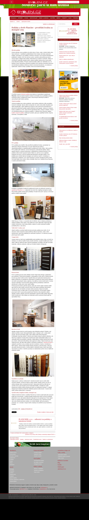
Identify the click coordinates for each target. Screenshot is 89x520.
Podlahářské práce (37, 439)
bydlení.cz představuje (49, 24)
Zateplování (12, 457)
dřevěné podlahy (25, 94)
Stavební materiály (14, 456)
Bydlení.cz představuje (48, 439)
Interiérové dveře (48, 342)
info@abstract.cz (43, 489)
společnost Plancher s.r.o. (18, 190)
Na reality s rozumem (38, 462)
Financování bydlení (39, 450)
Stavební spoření (37, 456)
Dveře (11, 461)
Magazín (61, 126)
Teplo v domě (61, 458)
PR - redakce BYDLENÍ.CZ (25, 409)
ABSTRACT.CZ (62, 469)
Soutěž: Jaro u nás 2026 (64, 144)
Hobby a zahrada (38, 466)
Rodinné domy (13, 452)
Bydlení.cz (12, 21)
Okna (11, 462)
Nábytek (12, 476)
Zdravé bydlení (13, 481)
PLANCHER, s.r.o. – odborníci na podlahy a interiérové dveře (35, 420)
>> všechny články (74, 65)
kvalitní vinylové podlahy (18, 112)
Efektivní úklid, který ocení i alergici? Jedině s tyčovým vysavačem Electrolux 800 (67, 113)
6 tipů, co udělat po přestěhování (66, 59)
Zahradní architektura (38, 470)
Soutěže (60, 464)
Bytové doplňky (13, 477)
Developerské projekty (39, 460)
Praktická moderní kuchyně (64, 456)
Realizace (12, 464)
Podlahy (22, 439)
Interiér (18, 21)
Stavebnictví (13, 450)
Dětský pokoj (13, 474)
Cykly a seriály (61, 452)
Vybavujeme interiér (14, 439)
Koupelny (12, 471)
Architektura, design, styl (64, 450)
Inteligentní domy (38, 464)
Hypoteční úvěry (37, 454)
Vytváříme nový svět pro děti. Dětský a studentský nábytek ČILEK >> (40, 434)
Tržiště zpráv (61, 467)
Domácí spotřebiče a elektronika (17, 479)
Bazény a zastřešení (38, 468)
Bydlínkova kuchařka (63, 460)
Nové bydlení (37, 458)
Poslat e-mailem (41, 412)
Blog (59, 462)
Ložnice (11, 472)
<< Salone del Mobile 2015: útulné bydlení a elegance (21, 433)
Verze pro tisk (49, 412)
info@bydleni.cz (44, 487)
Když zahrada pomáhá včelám (66, 138)
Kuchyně (12, 469)
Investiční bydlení (38, 452)
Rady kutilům (37, 472)
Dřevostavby (13, 454)
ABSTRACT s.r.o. (23, 489)
